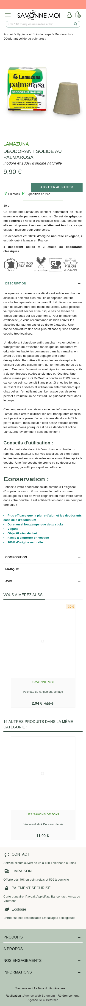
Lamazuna (16, 143)
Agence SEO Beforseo (43, 1000)
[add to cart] (57, 187)
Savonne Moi (43, 682)
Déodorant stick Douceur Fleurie (42, 824)
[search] (75, 24)
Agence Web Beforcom (39, 995)
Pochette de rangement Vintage (43, 691)
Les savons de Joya (43, 814)
